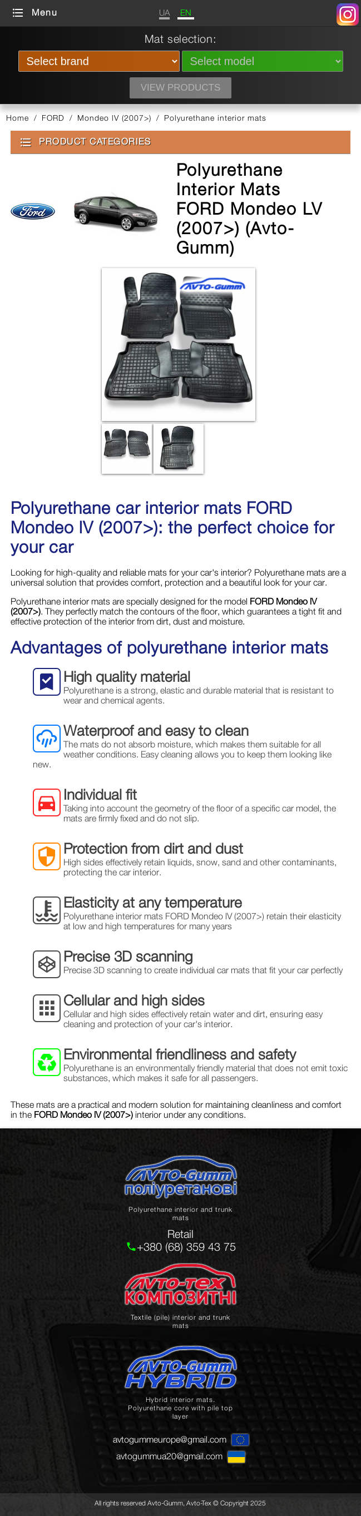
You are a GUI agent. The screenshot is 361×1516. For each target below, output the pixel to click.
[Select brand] (99, 61)
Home (17, 117)
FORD (53, 117)
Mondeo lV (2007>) (114, 117)
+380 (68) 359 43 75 (186, 1246)
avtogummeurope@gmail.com (169, 1439)
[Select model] (262, 61)
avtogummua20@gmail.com (169, 1456)
